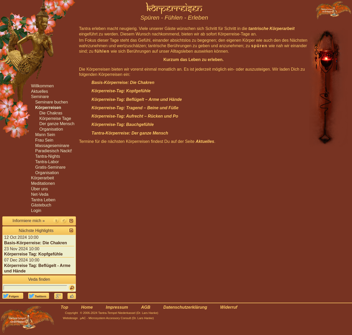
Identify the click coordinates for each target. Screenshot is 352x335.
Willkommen (42, 86)
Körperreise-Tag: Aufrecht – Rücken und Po (135, 116)
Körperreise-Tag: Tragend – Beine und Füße (135, 108)
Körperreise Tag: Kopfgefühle (33, 254)
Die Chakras (50, 113)
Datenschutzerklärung (185, 307)
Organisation (51, 129)
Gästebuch (41, 205)
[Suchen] (72, 288)
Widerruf (228, 307)
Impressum (117, 307)
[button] (71, 221)
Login (36, 210)
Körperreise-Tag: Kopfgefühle (121, 91)
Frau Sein (44, 140)
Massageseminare (52, 145)
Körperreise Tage (55, 118)
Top (64, 307)
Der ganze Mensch (56, 123)
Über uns (39, 189)
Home (87, 307)
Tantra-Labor (47, 162)
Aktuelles (205, 141)
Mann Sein (45, 134)
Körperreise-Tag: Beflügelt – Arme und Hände (137, 99)
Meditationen (43, 183)
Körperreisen (48, 107)
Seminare (40, 96)
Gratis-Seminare (50, 167)
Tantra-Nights (47, 156)
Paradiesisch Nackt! (53, 151)
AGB (145, 307)
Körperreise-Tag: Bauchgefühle (123, 124)
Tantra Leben (43, 200)
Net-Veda (39, 194)
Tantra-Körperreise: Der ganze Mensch (130, 133)
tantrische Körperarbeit (271, 28)
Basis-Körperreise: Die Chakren (123, 82)
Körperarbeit (42, 178)
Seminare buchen (51, 102)
